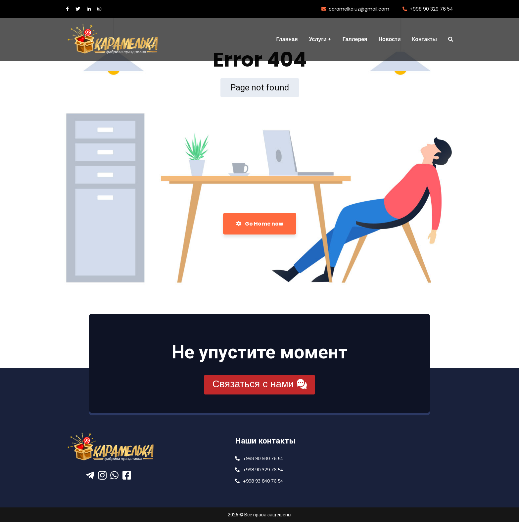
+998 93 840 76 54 (263, 481)
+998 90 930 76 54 (263, 458)
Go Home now (259, 224)
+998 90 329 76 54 (427, 9)
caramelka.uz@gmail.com (355, 9)
